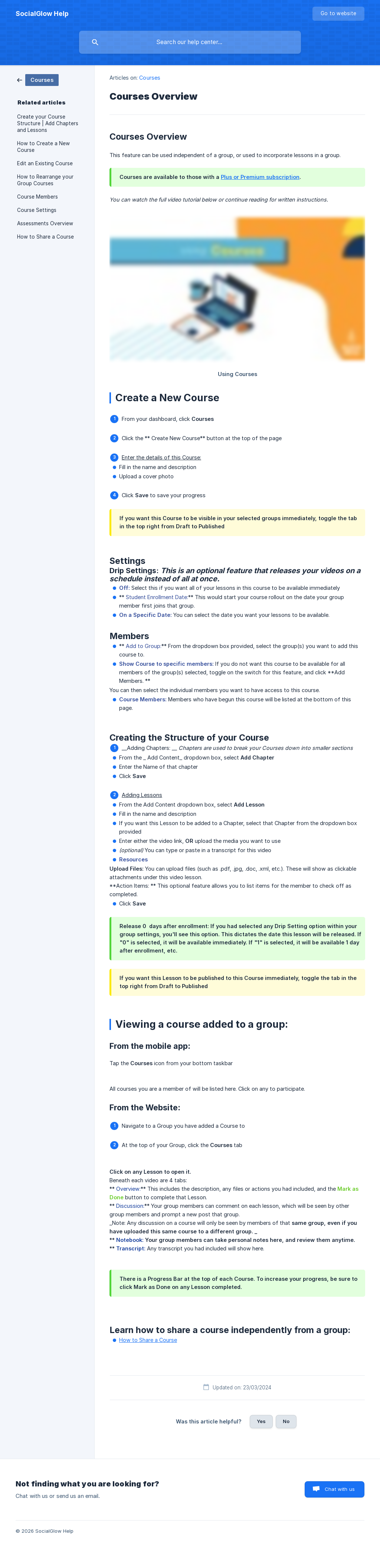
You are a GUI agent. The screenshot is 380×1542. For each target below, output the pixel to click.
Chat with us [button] (340, 1489)
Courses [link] (149, 77)
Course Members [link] (37, 197)
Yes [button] (261, 1421)
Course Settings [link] (36, 210)
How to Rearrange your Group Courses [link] (45, 180)
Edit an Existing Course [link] (45, 163)
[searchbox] (190, 42)
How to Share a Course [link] (45, 237)
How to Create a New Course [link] (43, 146)
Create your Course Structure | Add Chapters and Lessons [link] (47, 123)
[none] (42, 14)
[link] (38, 79)
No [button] (286, 1421)
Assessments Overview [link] (45, 223)
